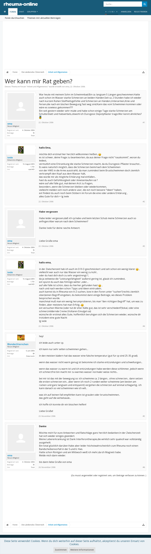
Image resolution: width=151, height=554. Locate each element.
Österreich (30, 356)
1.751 (33, 167)
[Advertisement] (75, 47)
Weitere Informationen (82, 549)
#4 (144, 326)
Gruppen (31, 11)
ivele (10, 157)
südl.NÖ (31, 169)
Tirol (33, 135)
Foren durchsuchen (14, 18)
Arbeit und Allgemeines (37, 86)
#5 (144, 416)
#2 (144, 201)
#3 (144, 246)
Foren (13, 11)
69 (34, 353)
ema (67, 86)
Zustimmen (61, 549)
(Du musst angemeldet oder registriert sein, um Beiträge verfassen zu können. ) (108, 475)
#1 (144, 122)
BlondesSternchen (17, 344)
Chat (21, 11)
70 (34, 133)
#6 (144, 467)
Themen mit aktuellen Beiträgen (44, 18)
